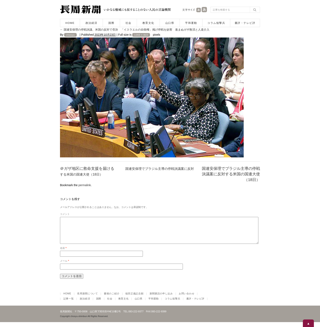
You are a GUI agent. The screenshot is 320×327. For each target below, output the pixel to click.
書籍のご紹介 (111, 298)
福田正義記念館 (134, 298)
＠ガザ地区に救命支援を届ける (87, 168)
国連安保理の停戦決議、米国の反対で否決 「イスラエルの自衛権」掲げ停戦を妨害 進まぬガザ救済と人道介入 (134, 29)
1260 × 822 (141, 35)
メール (64, 265)
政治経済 (91, 22)
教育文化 (148, 22)
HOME (70, 22)
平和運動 (191, 22)
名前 (63, 253)
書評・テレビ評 (245, 22)
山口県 (169, 22)
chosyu (70, 35)
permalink (84, 185)
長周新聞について (87, 298)
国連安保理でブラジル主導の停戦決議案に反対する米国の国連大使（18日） (231, 174)
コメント (65, 214)
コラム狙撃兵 (216, 22)
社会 (128, 22)
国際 (111, 22)
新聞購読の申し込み (161, 298)
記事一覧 (68, 303)
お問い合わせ (186, 298)
